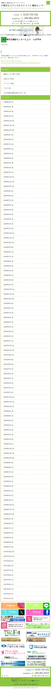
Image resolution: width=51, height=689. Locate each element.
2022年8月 (7, 308)
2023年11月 (8, 238)
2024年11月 (8, 181)
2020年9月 (7, 411)
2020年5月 (7, 425)
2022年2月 (7, 336)
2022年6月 (7, 317)
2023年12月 (8, 233)
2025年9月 (7, 135)
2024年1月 (7, 228)
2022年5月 (7, 322)
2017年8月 (7, 565)
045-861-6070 (31, 18)
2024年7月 (7, 200)
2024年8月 (7, 196)
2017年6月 (7, 575)
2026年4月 (7, 102)
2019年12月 (8, 448)
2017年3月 (7, 589)
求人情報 (36, 23)
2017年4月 (7, 584)
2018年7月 (7, 528)
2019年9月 (7, 462)
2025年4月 (7, 158)
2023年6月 (7, 261)
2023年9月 (7, 247)
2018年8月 (7, 523)
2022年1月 (7, 341)
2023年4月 (7, 270)
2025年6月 (7, 149)
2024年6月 (7, 205)
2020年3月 (7, 434)
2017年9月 (7, 561)
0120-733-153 (30, 14)
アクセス (16, 23)
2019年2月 (7, 495)
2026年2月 (7, 111)
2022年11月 (8, 294)
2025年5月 (7, 153)
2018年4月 (7, 542)
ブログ (6, 88)
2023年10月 (8, 242)
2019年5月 (7, 481)
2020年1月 (7, 444)
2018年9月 (7, 519)
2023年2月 (7, 280)
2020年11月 (8, 402)
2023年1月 (7, 284)
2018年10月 (8, 514)
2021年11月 (8, 350)
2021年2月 (7, 392)
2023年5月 (7, 266)
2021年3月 (7, 388)
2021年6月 (7, 373)
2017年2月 (7, 594)
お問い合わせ (26, 23)
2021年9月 (7, 359)
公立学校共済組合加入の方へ (13, 93)
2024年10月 (8, 186)
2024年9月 (7, 191)
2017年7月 (7, 570)
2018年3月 (7, 547)
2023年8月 (7, 252)
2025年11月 (8, 125)
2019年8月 (7, 467)
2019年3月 (7, 491)
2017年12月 (8, 551)
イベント (7, 83)
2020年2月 (7, 439)
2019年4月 (7, 486)
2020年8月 (7, 416)
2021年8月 (7, 364)
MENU (48, 4)
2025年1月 (7, 172)
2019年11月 (8, 453)
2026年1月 (7, 116)
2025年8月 (7, 139)
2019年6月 (7, 476)
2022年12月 (8, 289)
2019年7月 (7, 472)
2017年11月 (8, 556)
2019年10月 (8, 458)
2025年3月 (7, 163)
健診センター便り (10, 74)
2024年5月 (7, 210)
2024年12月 (8, 177)
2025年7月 (7, 144)
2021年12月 (8, 345)
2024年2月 (7, 224)
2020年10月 (8, 406)
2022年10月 (8, 299)
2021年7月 (7, 369)
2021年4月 (7, 383)
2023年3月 (7, 275)
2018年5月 (7, 537)
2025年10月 (8, 130)
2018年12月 (8, 505)
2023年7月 (7, 256)
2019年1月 (7, 500)
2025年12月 (8, 121)
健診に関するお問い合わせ (41, 675)
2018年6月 (7, 533)
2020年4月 (7, 430)
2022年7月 (7, 313)
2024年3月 (7, 219)
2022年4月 (7, 327)
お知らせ (7, 79)
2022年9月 (7, 303)
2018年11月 (8, 509)
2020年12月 (8, 397)
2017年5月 (7, 580)
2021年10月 (8, 355)
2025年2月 (7, 167)
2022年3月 (7, 331)
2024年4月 (7, 214)
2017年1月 (7, 598)
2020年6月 (7, 420)
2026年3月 (7, 107)
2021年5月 (7, 378)
